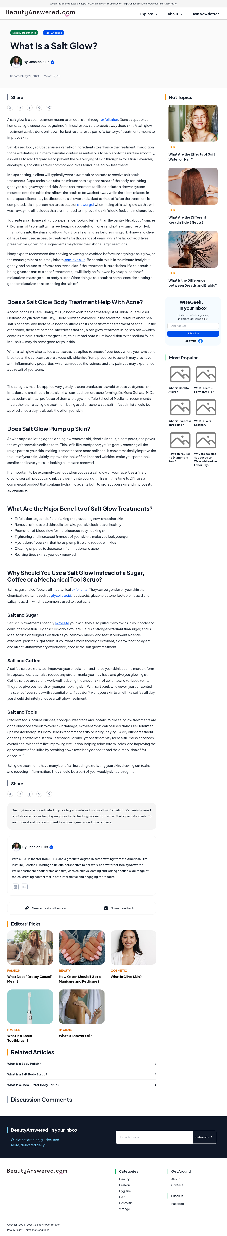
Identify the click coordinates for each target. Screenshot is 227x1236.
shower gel (85, 204)
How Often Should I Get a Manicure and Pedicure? (80, 978)
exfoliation (109, 119)
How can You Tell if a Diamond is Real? (179, 457)
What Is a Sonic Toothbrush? (19, 1037)
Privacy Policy (14, 1230)
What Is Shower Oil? (75, 1035)
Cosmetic (119, 971)
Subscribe (193, 333)
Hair (171, 147)
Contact (177, 1185)
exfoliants (79, 589)
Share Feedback (118, 908)
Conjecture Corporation (46, 1224)
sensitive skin (74, 260)
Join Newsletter (206, 14)
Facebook (178, 1204)
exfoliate (62, 623)
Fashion (13, 971)
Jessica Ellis (39, 62)
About (175, 1179)
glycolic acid (61, 595)
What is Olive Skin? (126, 976)
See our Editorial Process (45, 908)
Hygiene (13, 1030)
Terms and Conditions (37, 1230)
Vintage (124, 1209)
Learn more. (170, 3)
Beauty (65, 971)
